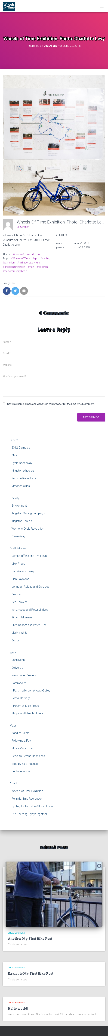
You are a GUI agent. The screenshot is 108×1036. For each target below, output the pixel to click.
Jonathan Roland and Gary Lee (30, 586)
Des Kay (16, 594)
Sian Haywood (20, 579)
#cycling (45, 258)
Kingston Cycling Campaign (28, 513)
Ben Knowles (19, 602)
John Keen (18, 660)
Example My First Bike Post (30, 973)
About (13, 783)
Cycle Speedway (21, 463)
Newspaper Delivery (23, 675)
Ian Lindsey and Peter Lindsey (29, 609)
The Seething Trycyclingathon (29, 814)
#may (30, 266)
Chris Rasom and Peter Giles (29, 625)
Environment (19, 505)
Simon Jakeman (21, 617)
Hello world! (18, 1008)
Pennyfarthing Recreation (26, 798)
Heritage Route (20, 771)
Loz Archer (23, 226)
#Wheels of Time (20, 258)
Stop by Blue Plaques (24, 763)
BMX (14, 455)
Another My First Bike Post (30, 938)
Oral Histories (18, 548)
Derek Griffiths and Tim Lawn (29, 556)
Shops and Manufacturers (27, 713)
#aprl (35, 258)
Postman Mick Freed (26, 705)
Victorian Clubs (20, 486)
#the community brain (15, 271)
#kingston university (14, 266)
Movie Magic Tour (22, 748)
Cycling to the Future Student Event (32, 806)
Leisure (14, 440)
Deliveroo (17, 667)
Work (13, 652)
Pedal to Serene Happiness (28, 756)
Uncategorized (16, 933)
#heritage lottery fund (29, 262)
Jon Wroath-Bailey (22, 571)
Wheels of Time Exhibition (27, 254)
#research (42, 266)
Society (14, 498)
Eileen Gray (18, 536)
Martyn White (19, 632)
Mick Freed (18, 563)
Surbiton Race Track (23, 478)
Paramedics (18, 683)
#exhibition (9, 262)
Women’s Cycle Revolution (27, 528)
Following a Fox (21, 740)
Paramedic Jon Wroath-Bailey (31, 690)
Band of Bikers (20, 733)
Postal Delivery (20, 698)
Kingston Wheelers (22, 470)
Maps (13, 725)
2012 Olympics (20, 447)
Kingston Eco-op (21, 521)
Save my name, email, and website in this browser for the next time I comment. (51, 404)
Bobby (15, 640)
